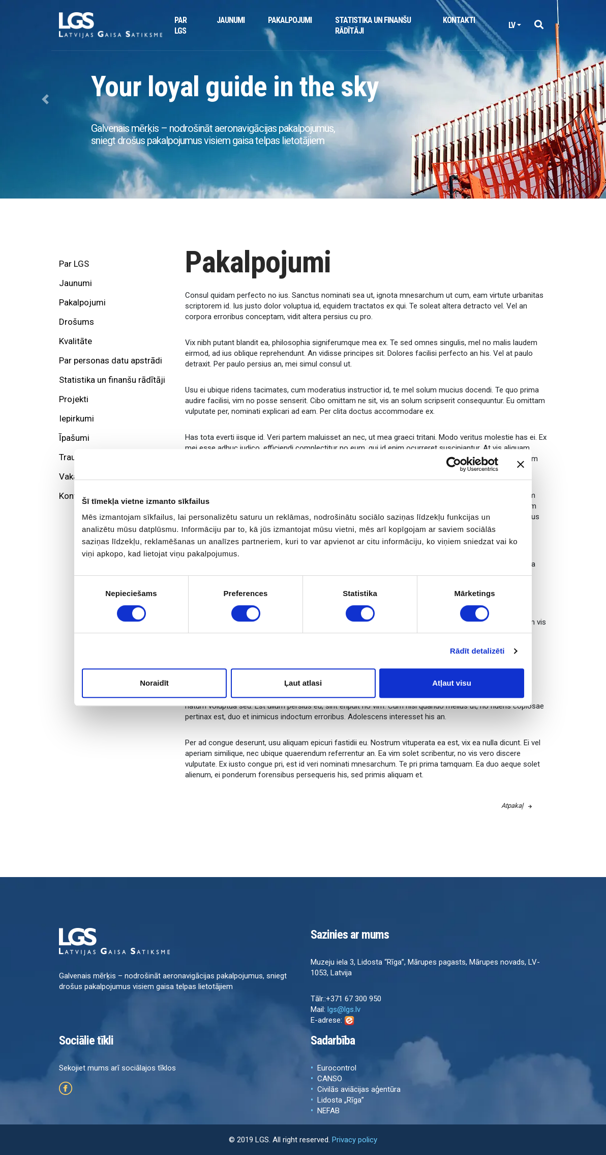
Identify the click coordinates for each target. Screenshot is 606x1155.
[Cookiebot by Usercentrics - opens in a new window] (453, 464)
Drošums (76, 322)
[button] (538, 25)
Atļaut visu (451, 683)
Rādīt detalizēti (477, 650)
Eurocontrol (336, 1068)
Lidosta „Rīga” (340, 1100)
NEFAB (328, 1110)
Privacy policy (354, 1139)
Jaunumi (231, 20)
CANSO (329, 1078)
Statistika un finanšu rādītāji (373, 25)
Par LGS (180, 25)
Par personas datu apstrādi (110, 360)
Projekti (73, 399)
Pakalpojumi (290, 20)
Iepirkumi (76, 418)
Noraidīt (154, 683)
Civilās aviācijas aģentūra (359, 1089)
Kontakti (459, 20)
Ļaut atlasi (303, 683)
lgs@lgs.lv (343, 1009)
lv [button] (511, 25)
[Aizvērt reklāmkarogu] (520, 464)
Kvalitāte (75, 341)
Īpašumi (74, 438)
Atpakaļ (516, 805)
